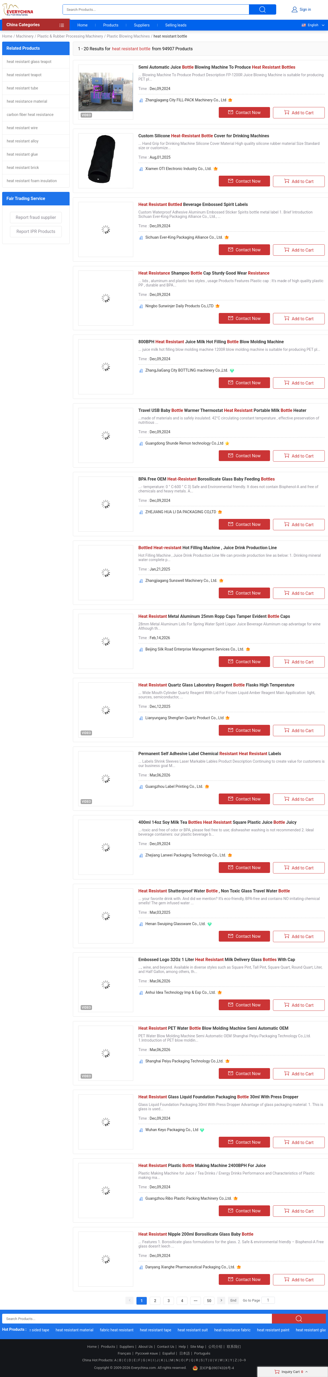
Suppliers (142, 25)
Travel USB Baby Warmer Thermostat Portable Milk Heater (222, 410)
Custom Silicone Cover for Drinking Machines (203, 135)
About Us (145, 1346)
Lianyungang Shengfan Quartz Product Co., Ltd (184, 718)
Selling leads (176, 25)
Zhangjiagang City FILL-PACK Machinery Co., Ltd (185, 100)
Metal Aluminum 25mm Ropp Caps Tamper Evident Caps (214, 616)
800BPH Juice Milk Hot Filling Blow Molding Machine (211, 341)
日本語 (184, 1353)
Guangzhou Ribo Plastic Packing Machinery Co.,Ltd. (188, 1198)
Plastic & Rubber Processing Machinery (70, 36)
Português (202, 1353)
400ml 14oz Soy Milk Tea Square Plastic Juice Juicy (217, 822)
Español (168, 1353)
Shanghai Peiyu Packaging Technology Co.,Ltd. (184, 1061)
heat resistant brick (23, 167)
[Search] (268, 1300)
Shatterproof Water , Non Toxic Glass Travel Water (214, 890)
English (309, 25)
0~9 (243, 1360)
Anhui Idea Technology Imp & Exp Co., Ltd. (180, 992)
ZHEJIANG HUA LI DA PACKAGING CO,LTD (180, 512)
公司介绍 (215, 1346)
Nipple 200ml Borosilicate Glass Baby (195, 1234)
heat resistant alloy (23, 141)
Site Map (197, 1346)
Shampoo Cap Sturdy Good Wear (203, 273)
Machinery (24, 36)
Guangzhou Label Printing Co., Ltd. (174, 786)
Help (182, 1346)
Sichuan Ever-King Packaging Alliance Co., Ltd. (184, 237)
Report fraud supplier (36, 217)
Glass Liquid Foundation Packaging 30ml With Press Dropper (218, 1096)
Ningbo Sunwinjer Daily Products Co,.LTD (179, 306)
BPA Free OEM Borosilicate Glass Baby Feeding (206, 479)
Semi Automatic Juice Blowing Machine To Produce (216, 67)
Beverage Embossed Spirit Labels (193, 204)
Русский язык (146, 1353)
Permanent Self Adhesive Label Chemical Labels (209, 753)
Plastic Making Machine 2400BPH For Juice (202, 1165)
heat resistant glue (22, 154)
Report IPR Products (35, 231)
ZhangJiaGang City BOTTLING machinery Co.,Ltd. (186, 370)
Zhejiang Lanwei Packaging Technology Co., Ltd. (185, 855)
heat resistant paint (277, 1330)
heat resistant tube (22, 88)
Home (82, 25)
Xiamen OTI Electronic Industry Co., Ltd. (178, 168)
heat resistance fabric (236, 1330)
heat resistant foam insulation (32, 181)
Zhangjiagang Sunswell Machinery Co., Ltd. (181, 580)
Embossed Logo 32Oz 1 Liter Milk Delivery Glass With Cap (216, 959)
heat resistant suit (196, 1330)
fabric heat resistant (120, 1330)
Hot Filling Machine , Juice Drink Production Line (207, 547)
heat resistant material (78, 1330)
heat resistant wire (22, 128)
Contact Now (244, 112)
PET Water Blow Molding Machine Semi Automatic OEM (213, 1028)
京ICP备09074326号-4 (213, 1368)
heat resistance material (27, 101)
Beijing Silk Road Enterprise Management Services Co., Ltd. (194, 649)
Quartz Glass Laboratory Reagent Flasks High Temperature (216, 685)
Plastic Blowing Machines (128, 36)
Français (124, 1353)
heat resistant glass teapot (29, 61)
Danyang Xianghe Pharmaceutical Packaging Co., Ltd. (190, 1267)
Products (110, 25)
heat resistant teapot (24, 75)
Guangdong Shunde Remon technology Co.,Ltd (184, 443)
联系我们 (234, 1346)
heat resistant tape (159, 1330)
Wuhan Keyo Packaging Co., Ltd (171, 1130)
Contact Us (165, 1346)
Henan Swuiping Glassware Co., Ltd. (175, 924)
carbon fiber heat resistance (30, 114)
